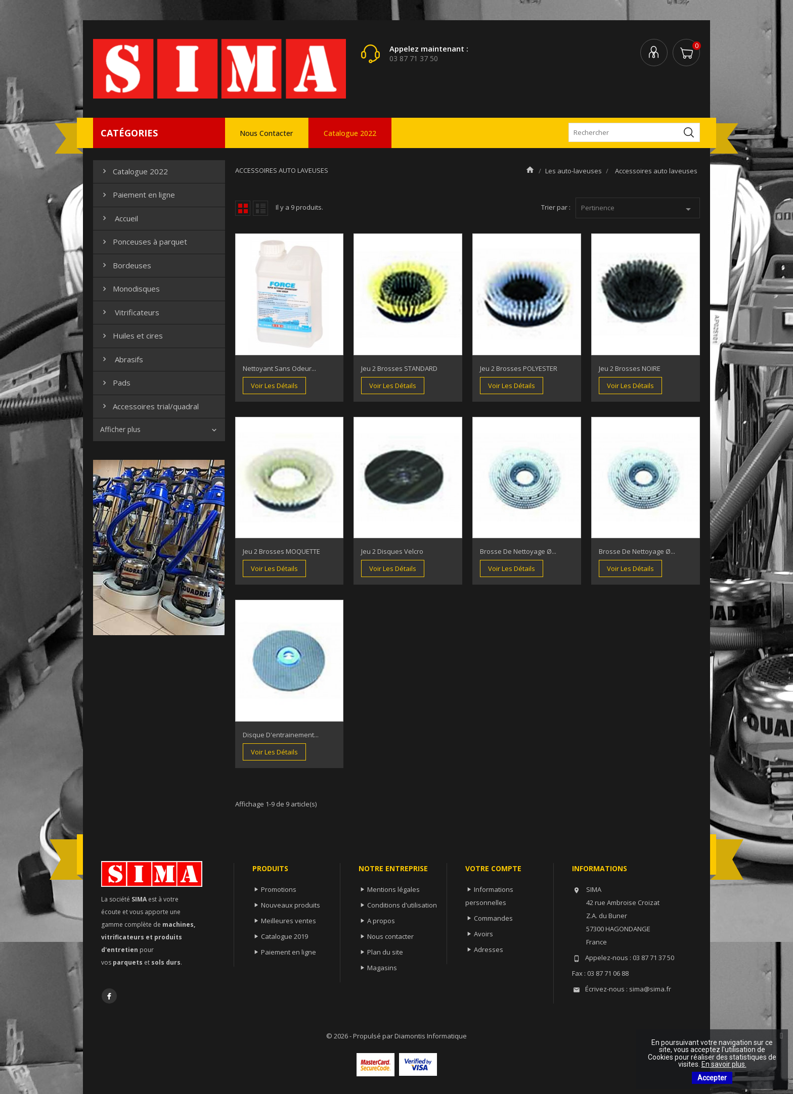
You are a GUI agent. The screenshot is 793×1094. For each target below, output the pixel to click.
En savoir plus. (723, 1064)
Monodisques (130, 288)
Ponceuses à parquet (143, 241)
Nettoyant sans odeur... (279, 368)
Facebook (109, 996)
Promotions (278, 889)
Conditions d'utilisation (402, 905)
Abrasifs (121, 359)
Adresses (488, 949)
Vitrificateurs (129, 312)
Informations (599, 868)
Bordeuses (125, 265)
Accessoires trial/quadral (149, 406)
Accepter (712, 1078)
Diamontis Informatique (430, 1035)
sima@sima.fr (650, 988)
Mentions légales (393, 889)
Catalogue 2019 (284, 936)
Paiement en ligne (137, 194)
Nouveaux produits (290, 905)
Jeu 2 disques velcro (392, 551)
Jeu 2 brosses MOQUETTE (281, 551)
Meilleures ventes (288, 920)
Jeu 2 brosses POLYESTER (518, 368)
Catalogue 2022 (350, 133)
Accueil (119, 218)
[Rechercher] (634, 132)
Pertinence (638, 209)
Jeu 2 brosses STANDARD (399, 368)
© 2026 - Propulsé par (360, 1035)
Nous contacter (266, 133)
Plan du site (385, 952)
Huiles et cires (131, 335)
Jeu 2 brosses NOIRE (629, 368)
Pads (115, 382)
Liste (260, 208)
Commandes (493, 918)
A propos (381, 920)
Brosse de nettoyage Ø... (518, 551)
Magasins (382, 967)
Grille (243, 208)
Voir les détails (274, 385)
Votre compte (493, 868)
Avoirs (483, 933)
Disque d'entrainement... (281, 734)
